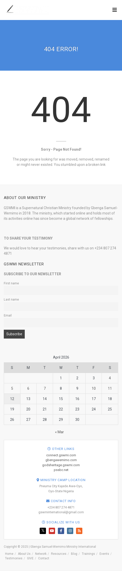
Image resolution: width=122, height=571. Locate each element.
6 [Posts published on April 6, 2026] (28, 388)
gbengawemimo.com (61, 460)
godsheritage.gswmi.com (61, 465)
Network (40, 554)
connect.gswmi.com (61, 455)
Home (9, 554)
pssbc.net (61, 470)
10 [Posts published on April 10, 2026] (94, 388)
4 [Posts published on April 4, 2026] (110, 378)
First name (11, 283)
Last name (11, 299)
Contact (43, 558)
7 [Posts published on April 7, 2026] (45, 388)
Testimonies (13, 558)
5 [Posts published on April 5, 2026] (12, 388)
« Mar (59, 432)
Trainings (88, 554)
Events (104, 554)
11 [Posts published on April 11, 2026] (110, 388)
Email (8, 315)
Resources (58, 554)
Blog (74, 554)
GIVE (30, 558)
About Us (24, 554)
